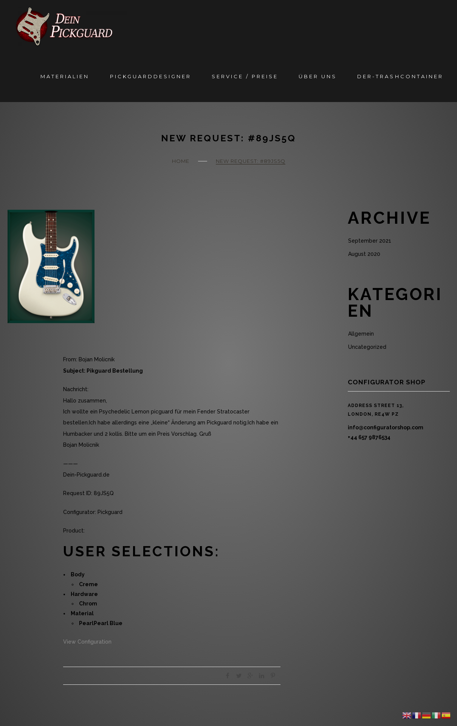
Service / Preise (245, 76)
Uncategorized (367, 347)
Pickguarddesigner (150, 76)
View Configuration (87, 642)
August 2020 (364, 254)
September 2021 (369, 241)
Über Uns (318, 76)
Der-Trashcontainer (400, 76)
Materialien (64, 76)
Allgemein (361, 334)
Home (180, 161)
